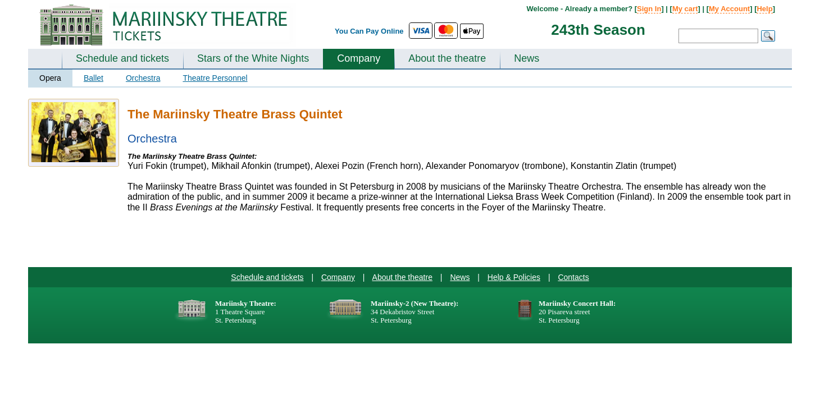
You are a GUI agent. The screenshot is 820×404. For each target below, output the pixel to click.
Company (358, 58)
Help (764, 8)
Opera (50, 78)
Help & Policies (514, 277)
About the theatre (447, 58)
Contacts (573, 277)
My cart (685, 8)
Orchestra (143, 78)
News (526, 58)
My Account (729, 8)
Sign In (649, 8)
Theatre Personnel (215, 78)
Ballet (93, 78)
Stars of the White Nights (253, 58)
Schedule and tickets (122, 58)
